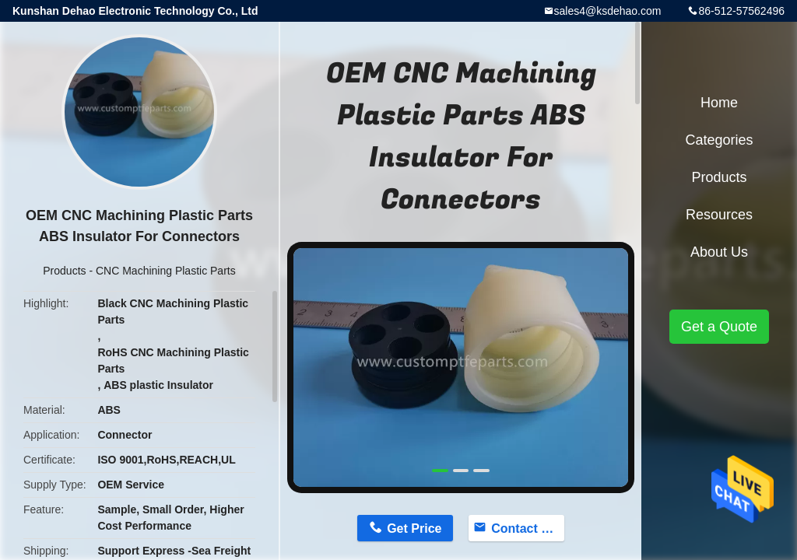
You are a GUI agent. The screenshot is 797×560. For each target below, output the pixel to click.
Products (64, 270)
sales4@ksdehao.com (608, 11)
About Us (719, 252)
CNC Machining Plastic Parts (166, 270)
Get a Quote (719, 326)
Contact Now (527, 528)
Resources (719, 214)
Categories (719, 140)
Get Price (414, 528)
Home (719, 102)
